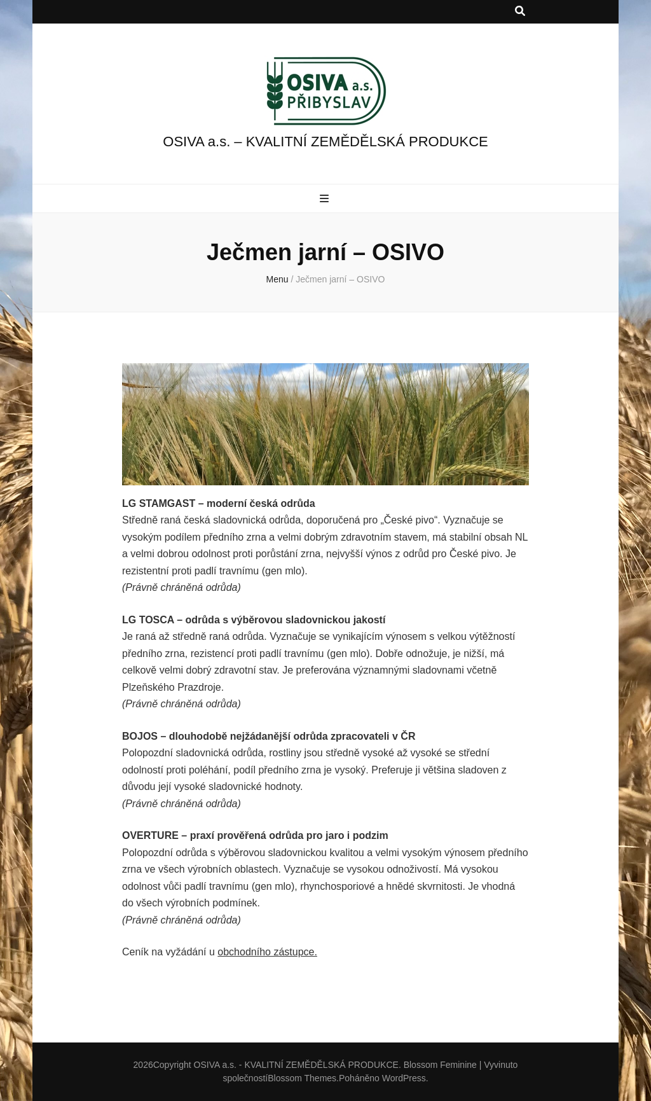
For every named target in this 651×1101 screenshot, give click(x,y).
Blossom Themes (302, 1078)
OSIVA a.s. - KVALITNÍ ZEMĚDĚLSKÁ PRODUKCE (296, 1065)
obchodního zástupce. (267, 951)
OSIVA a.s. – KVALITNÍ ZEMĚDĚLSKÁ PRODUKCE (325, 141)
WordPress (404, 1078)
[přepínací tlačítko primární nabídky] (326, 199)
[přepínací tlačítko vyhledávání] (520, 11)
